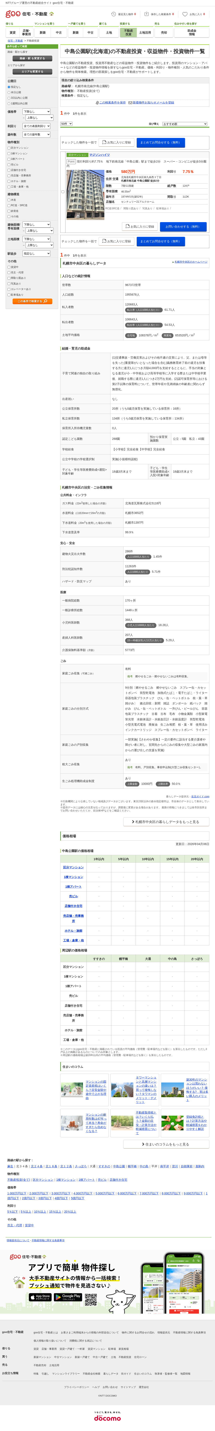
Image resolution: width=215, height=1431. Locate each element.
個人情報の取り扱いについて (50, 1340)
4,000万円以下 (83, 1193)
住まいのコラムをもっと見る (167, 1144)
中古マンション (63, 1357)
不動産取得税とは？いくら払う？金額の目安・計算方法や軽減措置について (146, 1123)
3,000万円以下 (61, 1193)
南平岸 (164, 1166)
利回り (12, 126)
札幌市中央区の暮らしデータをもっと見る (167, 822)
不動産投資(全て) (18, 1179)
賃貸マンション (96, 1348)
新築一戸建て (82, 1357)
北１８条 (51, 1166)
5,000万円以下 (105, 1193)
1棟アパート (18, 158)
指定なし (16, 86)
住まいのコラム (143, 1373)
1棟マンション (19, 153)
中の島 (144, 1166)
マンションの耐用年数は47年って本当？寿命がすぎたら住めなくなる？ (96, 1123)
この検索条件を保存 (112, 102)
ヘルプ (96, 1387)
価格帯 (12, 111)
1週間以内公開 (19, 103)
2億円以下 (28, 1198)
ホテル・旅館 (18, 181)
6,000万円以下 (127, 1193)
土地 (113, 1357)
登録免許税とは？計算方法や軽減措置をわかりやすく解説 (196, 1123)
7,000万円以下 (149, 1193)
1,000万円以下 (16, 1193)
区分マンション (20, 147)
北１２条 (66, 1166)
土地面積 (13, 239)
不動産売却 (40, 1365)
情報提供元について (18, 1240)
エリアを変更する (32, 71)
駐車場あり (17, 294)
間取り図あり (18, 278)
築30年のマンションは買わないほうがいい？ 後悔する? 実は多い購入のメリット (197, 1090)
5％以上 (26, 1211)
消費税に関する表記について (85, 1340)
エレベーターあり (21, 289)
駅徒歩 (12, 253)
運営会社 (144, 1387)
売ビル (14, 164)
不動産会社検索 (91, 1373)
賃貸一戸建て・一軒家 (72, 1348)
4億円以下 (61, 1198)
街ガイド (126, 1373)
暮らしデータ (110, 1373)
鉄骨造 (14, 211)
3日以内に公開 (19, 97)
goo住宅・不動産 (13, 1332)
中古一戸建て (100, 1357)
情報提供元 (163, 1332)
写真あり (16, 283)
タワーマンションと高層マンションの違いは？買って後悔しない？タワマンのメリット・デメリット (146, 1090)
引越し (45, 1373)
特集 (36, 1373)
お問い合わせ (110, 1387)
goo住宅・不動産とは (46, 1332)
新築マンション (42, 1357)
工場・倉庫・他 (20, 186)
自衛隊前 (187, 1166)
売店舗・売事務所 (21, 175)
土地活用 (54, 1365)
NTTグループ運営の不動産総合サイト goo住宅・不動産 (40, 2)
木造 (13, 199)
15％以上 (55, 1211)
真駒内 (199, 1166)
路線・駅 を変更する (32, 58)
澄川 (175, 1166)
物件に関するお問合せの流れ (138, 1332)
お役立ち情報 (10, 1373)
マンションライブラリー (66, 1373)
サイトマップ (128, 1387)
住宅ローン (140, 1357)
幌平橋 (132, 1166)
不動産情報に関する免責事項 (48, 1240)
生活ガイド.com (200, 796)
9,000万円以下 (193, 1193)
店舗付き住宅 (18, 170)
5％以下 (12, 1211)
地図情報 (185, 1373)
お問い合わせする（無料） (183, 226)
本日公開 (16, 92)
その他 (14, 216)
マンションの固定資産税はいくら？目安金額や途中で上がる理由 (96, 1090)
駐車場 (112, 1348)
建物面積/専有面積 (14, 226)
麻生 (10, 1166)
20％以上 (70, 1211)
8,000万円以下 (171, 1193)
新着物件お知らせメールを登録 (153, 102)
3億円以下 (45, 1198)
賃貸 (36, 1348)
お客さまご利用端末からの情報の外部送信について (90, 1332)
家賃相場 (124, 1348)
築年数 (12, 134)
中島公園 (119, 1166)
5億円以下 (77, 1198)
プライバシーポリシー (76, 1387)
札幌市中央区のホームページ (191, 261)
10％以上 (40, 1211)
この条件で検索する (30, 301)
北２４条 (37, 1166)
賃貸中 (14, 267)
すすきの (104, 1166)
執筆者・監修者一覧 (166, 1373)
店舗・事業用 (49, 1348)
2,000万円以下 (39, 1193)
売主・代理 (17, 272)
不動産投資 (125, 1357)
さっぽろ (81, 1166)
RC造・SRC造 (19, 205)
